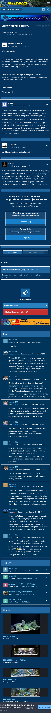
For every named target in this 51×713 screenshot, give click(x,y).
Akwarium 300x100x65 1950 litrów (21, 584)
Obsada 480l (13, 340)
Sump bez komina (15, 599)
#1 (47, 44)
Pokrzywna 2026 (11, 305)
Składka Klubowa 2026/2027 (16, 312)
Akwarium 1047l (9, 679)
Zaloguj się (25, 238)
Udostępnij (12, 252)
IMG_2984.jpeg (9, 699)
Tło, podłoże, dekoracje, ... (24, 34)
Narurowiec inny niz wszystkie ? (20, 592)
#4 (47, 164)
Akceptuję (44, 707)
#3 (47, 145)
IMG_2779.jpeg (9, 636)
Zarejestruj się (25, 222)
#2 (47, 104)
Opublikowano (19, 46)
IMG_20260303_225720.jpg (14, 660)
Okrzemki (12, 576)
